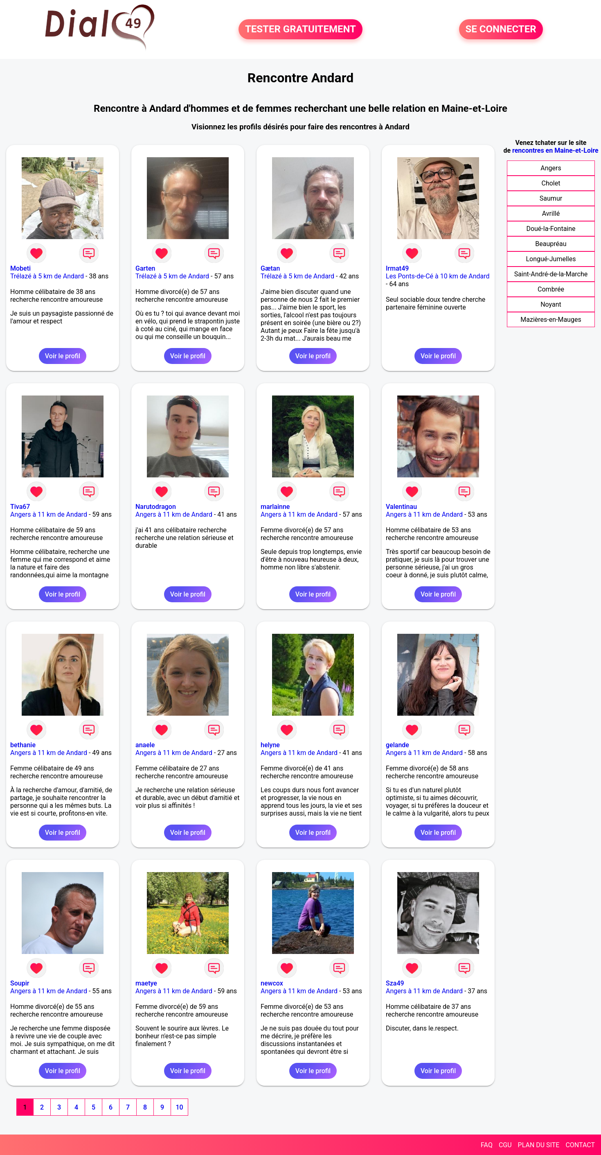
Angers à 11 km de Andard (48, 514)
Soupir (19, 983)
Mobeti (20, 268)
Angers (550, 168)
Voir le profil (62, 356)
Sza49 (395, 983)
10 (179, 1107)
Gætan (270, 268)
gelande (397, 745)
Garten (145, 268)
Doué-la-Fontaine (550, 229)
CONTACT (580, 1145)
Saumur (551, 198)
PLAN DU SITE (539, 1145)
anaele (145, 745)
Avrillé (551, 213)
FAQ (487, 1145)
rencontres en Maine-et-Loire (555, 150)
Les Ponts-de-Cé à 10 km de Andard (438, 276)
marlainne (275, 507)
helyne (270, 745)
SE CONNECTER (501, 29)
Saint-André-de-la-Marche (551, 274)
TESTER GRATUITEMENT (300, 29)
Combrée (551, 289)
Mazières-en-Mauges (550, 319)
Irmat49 (397, 268)
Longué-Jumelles (551, 259)
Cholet (550, 183)
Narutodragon (155, 507)
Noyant (550, 304)
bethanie (23, 745)
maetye (146, 983)
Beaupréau (550, 244)
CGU (505, 1145)
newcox (272, 983)
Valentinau (401, 507)
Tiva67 (20, 507)
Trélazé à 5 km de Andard (47, 276)
